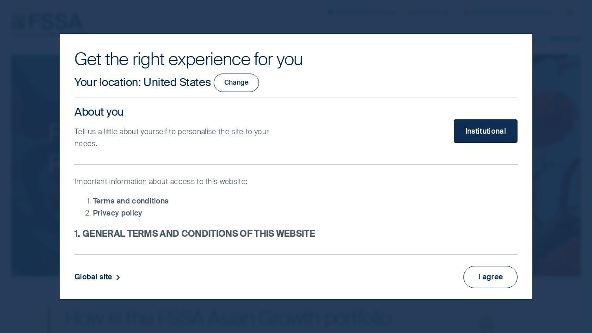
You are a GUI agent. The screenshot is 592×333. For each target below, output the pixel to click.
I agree (490, 276)
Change (236, 82)
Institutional (485, 131)
